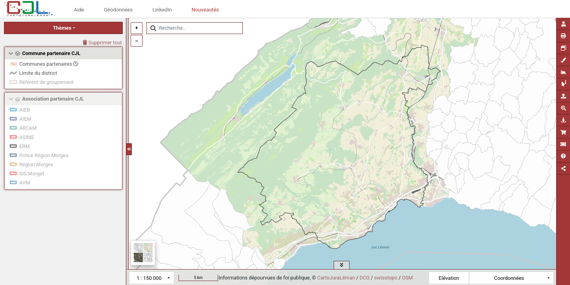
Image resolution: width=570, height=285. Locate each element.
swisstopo (385, 278)
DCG (364, 278)
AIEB (24, 110)
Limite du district (38, 73)
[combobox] (194, 28)
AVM (24, 183)
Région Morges (36, 164)
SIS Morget (31, 174)
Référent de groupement (46, 82)
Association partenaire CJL (53, 99)
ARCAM (28, 128)
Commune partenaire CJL (51, 53)
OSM (407, 278)
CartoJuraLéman (336, 278)
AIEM (25, 119)
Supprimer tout (102, 43)
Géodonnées (118, 10)
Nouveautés (205, 10)
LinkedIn (162, 10)
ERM (24, 146)
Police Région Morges (43, 155)
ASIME (26, 137)
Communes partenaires (48, 64)
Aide (79, 10)
